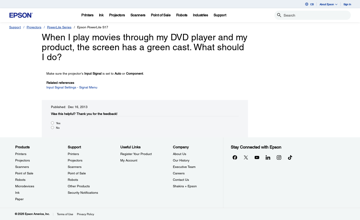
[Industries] (200, 15)
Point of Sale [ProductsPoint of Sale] (24, 173)
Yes (58, 123)
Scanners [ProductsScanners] (22, 167)
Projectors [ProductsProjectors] (22, 160)
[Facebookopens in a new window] (235, 157)
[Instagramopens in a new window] (279, 157)
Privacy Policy (85, 214)
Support (15, 27)
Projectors (34, 27)
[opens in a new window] (290, 157)
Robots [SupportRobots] (73, 180)
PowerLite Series (59, 27)
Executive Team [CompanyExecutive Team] (184, 167)
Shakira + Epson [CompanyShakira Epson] (185, 186)
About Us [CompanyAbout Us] (179, 154)
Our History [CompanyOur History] (181, 160)
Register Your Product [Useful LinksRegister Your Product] (136, 154)
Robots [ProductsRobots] (20, 180)
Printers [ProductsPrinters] (20, 154)
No (58, 127)
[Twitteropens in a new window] (246, 157)
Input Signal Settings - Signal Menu (71, 87)
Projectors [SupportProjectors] (75, 160)
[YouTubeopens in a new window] (257, 157)
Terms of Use (65, 214)
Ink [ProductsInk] (17, 192)
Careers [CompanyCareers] (179, 173)
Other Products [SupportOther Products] (79, 186)
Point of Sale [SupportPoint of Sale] (77, 173)
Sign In (347, 4)
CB (309, 4)
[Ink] (101, 15)
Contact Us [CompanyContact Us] (181, 180)
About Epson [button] (329, 4)
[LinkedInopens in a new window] (268, 157)
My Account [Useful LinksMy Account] (128, 160)
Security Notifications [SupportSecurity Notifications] (83, 192)
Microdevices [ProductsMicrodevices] (24, 186)
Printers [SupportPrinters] (73, 154)
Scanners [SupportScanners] (75, 167)
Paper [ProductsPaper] (19, 199)
